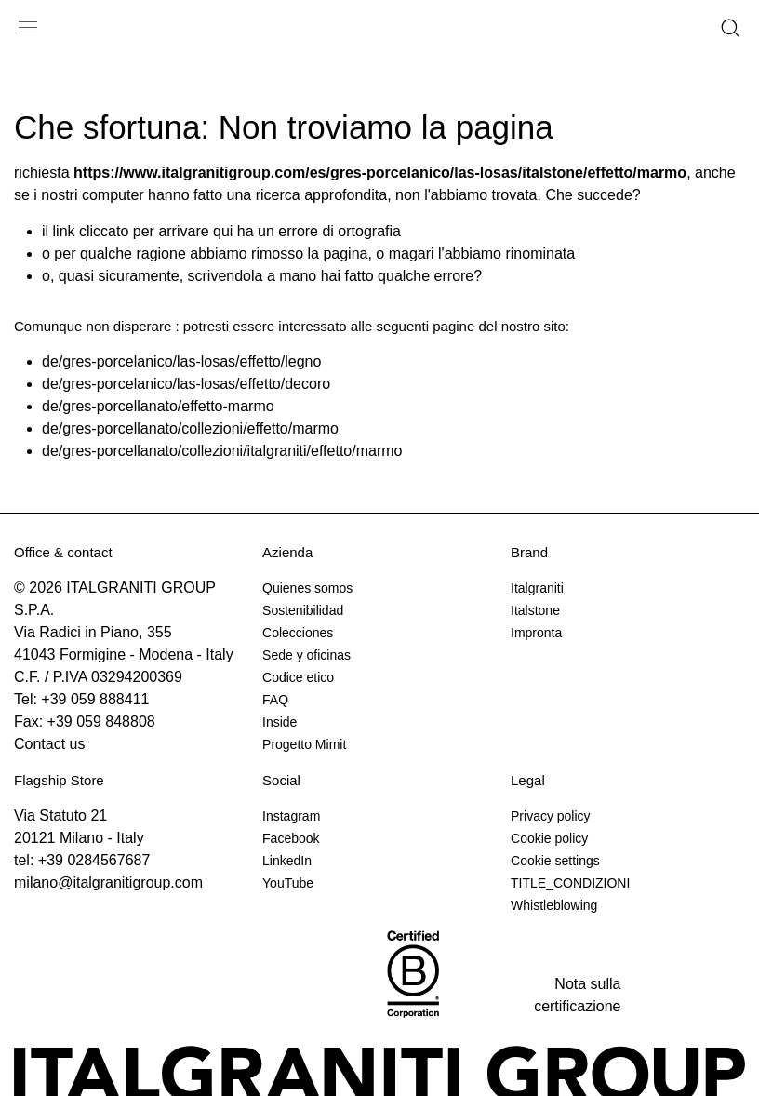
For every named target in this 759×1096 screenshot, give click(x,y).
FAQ (275, 699)
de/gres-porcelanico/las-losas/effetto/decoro (186, 384)
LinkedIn (287, 860)
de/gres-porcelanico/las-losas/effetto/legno (181, 361)
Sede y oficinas (306, 655)
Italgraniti (537, 588)
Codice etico (298, 677)
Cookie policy (549, 838)
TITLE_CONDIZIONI (570, 882)
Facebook (290, 838)
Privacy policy (551, 816)
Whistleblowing (554, 905)
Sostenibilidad (302, 610)
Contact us (49, 744)
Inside (279, 722)
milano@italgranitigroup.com (108, 882)
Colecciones (297, 632)
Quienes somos (307, 588)
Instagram (291, 816)
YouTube (287, 882)
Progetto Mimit (304, 744)
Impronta (536, 632)
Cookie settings (555, 860)
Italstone (535, 610)
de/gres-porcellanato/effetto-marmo (158, 406)
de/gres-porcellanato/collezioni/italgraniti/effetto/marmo (222, 451)
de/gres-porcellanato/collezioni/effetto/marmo (190, 428)
